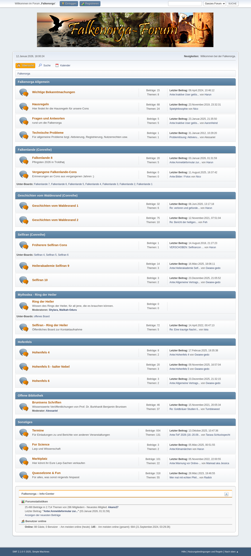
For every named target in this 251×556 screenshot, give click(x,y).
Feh (205, 222)
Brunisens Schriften (46, 402)
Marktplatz (39, 458)
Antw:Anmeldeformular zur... (185, 162)
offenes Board (41, 316)
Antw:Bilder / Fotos (180, 176)
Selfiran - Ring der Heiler (50, 325)
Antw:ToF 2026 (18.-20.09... (185, 434)
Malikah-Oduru (68, 309)
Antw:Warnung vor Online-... (185, 463)
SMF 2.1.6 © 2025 (22, 551)
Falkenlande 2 (127, 184)
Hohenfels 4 (40, 352)
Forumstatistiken (34, 501)
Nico (195, 108)
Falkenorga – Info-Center (38, 493)
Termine (38, 430)
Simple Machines (40, 551)
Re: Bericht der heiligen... (184, 222)
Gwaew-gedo (213, 268)
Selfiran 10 (40, 280)
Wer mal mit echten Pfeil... (184, 477)
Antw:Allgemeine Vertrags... (185, 282)
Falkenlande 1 (144, 184)
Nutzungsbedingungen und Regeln (205, 551)
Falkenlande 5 (76, 184)
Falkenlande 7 (42, 184)
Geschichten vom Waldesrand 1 (55, 205)
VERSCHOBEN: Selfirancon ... (187, 247)
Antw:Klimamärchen (181, 449)
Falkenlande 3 (110, 184)
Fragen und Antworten (48, 118)
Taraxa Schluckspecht (218, 434)
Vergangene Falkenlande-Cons (54, 172)
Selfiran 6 (63, 254)
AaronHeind (211, 123)
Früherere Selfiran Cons (49, 245)
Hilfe (183, 551)
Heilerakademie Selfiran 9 (50, 265)
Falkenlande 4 (93, 184)
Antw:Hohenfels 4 (179, 354)
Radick (208, 477)
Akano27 (113, 507)
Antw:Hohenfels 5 (179, 368)
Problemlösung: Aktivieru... (184, 137)
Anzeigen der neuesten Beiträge (43, 515)
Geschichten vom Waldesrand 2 (55, 220)
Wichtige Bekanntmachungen (53, 92)
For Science (40, 444)
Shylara (53, 309)
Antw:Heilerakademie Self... (185, 268)
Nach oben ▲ (231, 551)
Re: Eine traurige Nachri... (184, 329)
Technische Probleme (47, 132)
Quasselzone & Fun (46, 473)
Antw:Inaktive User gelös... (184, 94)
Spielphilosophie (179, 108)
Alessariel (52, 410)
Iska (206, 329)
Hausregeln (40, 104)
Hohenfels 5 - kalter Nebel (51, 366)
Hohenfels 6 (40, 381)
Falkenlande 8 (42, 157)
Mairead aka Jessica (217, 463)
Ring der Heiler (43, 301)
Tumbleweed (212, 409)
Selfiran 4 (39, 254)
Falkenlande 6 (59, 184)
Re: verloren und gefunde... (185, 208)
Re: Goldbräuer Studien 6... (185, 409)
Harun (208, 94)
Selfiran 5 (51, 254)
